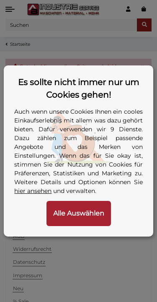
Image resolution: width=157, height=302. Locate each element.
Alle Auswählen (78, 213)
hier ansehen (32, 191)
